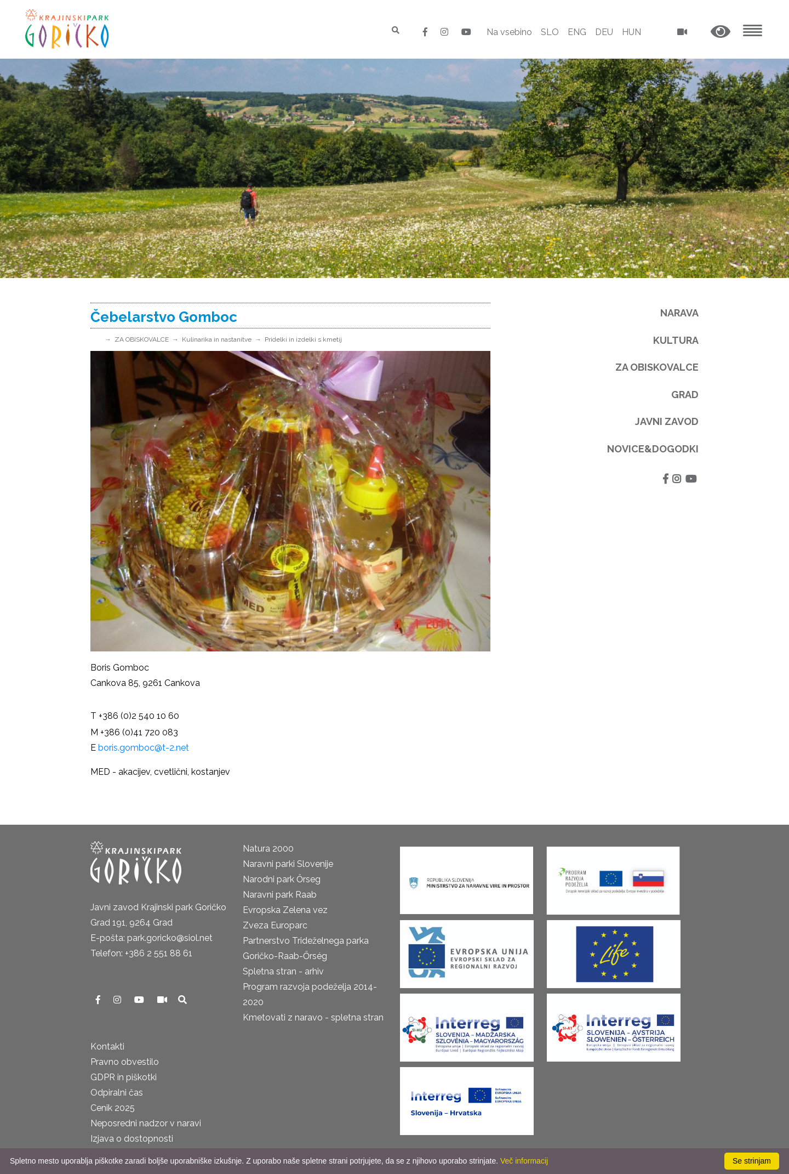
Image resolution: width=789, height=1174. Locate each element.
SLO (550, 32)
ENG (577, 32)
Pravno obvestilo (124, 1062)
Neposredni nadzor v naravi (145, 1123)
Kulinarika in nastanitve (216, 339)
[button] (720, 32)
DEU (604, 32)
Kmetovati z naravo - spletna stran (313, 1017)
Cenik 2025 (112, 1108)
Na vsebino (509, 32)
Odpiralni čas (116, 1092)
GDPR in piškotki (123, 1077)
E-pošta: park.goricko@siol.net (151, 938)
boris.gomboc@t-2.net (143, 747)
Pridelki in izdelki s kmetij (303, 339)
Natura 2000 (268, 848)
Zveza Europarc (275, 925)
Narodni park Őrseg (282, 879)
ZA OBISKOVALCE (142, 339)
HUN (631, 32)
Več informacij (524, 1160)
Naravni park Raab (280, 894)
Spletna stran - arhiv (283, 971)
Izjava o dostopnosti (131, 1138)
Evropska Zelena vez (285, 910)
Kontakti (107, 1046)
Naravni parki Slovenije (288, 864)
